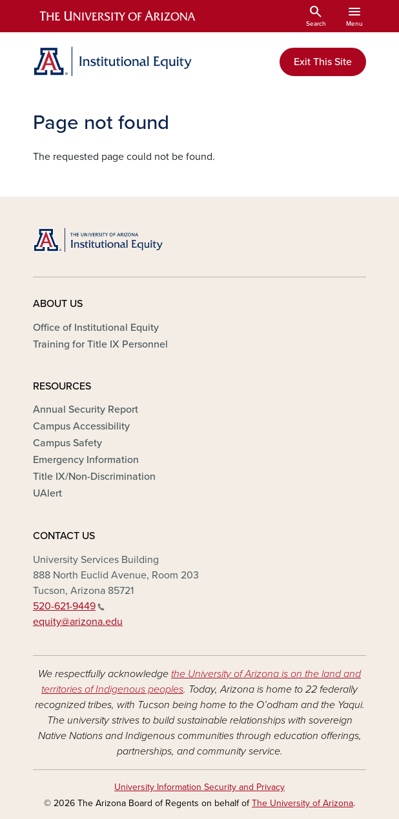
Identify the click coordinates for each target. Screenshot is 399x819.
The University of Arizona (302, 803)
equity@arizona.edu (78, 621)
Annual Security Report (85, 409)
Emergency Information (86, 459)
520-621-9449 (69, 606)
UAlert (47, 493)
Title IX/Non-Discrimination (94, 476)
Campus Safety (67, 443)
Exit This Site (323, 61)
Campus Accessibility (81, 426)
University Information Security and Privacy (199, 787)
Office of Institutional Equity (96, 327)
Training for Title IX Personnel (100, 344)
